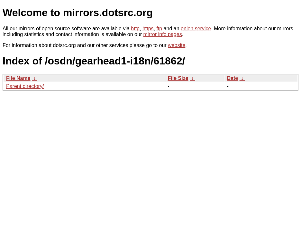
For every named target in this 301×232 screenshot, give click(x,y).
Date (232, 78)
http (135, 28)
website (176, 45)
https (148, 28)
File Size (178, 78)
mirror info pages (162, 34)
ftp (159, 28)
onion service (196, 28)
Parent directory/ (25, 86)
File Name (18, 78)
